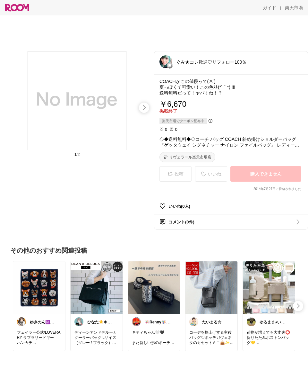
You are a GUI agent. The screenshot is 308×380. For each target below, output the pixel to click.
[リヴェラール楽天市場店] (187, 157)
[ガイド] (269, 8)
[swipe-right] (144, 108)
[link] (39, 287)
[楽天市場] (294, 8)
